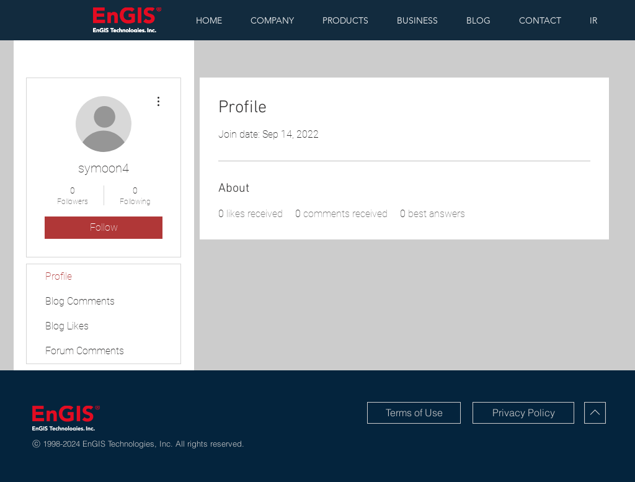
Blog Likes (67, 326)
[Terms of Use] (414, 413)
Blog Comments (80, 301)
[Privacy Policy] (523, 413)
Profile (58, 276)
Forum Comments (84, 351)
